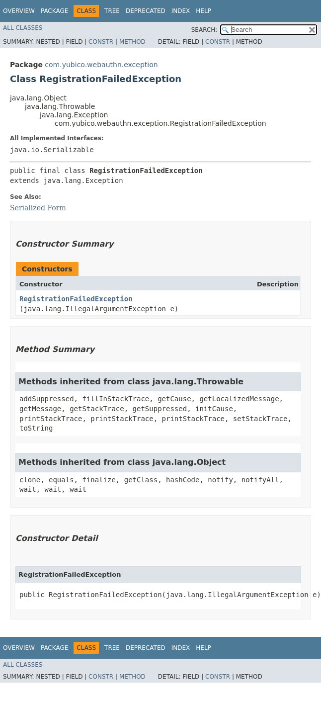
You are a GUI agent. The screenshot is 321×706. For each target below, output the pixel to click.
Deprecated (145, 10)
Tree (112, 10)
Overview (19, 10)
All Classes (22, 27)
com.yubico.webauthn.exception (101, 65)
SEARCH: (204, 29)
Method (132, 41)
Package (54, 10)
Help (203, 10)
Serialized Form (38, 208)
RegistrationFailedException (76, 299)
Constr (100, 41)
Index (180, 10)
